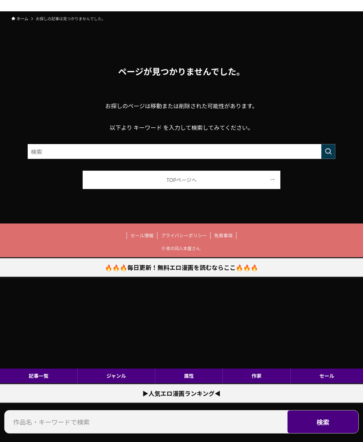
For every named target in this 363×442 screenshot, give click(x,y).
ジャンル (116, 375)
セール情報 (141, 235)
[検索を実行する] (328, 151)
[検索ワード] (181, 151)
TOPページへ (181, 179)
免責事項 (223, 235)
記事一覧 (39, 375)
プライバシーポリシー (184, 235)
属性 (189, 375)
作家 (257, 375)
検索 (323, 421)
